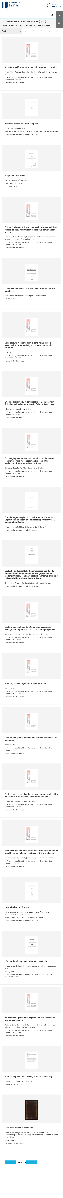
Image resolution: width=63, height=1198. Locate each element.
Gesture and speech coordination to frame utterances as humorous (31, 739)
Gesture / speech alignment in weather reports (26, 684)
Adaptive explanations (15, 175)
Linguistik (26, 25)
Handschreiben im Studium (17, 907)
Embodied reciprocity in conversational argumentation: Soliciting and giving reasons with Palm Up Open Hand (29, 403)
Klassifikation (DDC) (32, 22)
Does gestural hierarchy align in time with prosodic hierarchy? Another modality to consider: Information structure (29, 345)
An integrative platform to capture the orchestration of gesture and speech (30, 1019)
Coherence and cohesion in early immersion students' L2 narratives (31, 290)
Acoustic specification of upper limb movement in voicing (31, 67)
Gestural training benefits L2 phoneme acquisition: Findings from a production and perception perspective (30, 628)
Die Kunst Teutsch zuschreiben (19, 1128)
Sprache (8, 25)
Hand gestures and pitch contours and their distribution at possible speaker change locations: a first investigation (31, 852)
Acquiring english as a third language (21, 124)
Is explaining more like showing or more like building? (29, 1077)
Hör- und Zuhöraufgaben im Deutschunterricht (26, 961)
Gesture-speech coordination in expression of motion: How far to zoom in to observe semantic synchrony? (31, 795)
